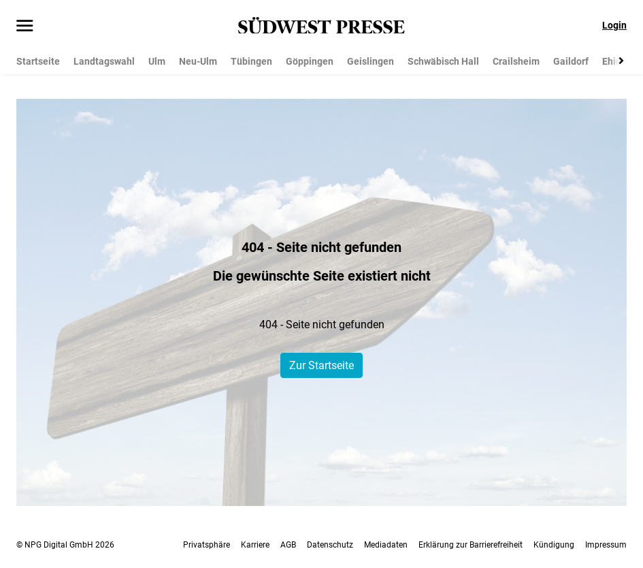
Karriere (255, 545)
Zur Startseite (321, 365)
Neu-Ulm (198, 61)
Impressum (606, 545)
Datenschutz (330, 545)
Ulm (156, 61)
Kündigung (553, 545)
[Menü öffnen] (24, 26)
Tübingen (251, 61)
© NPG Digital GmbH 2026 (65, 545)
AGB (288, 545)
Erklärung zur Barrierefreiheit (470, 545)
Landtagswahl (104, 61)
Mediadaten (386, 545)
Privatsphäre (206, 545)
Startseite (38, 61)
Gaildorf (571, 61)
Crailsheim (516, 61)
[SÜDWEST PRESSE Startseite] (321, 25)
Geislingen (370, 61)
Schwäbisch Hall (443, 61)
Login (614, 25)
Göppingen (309, 61)
